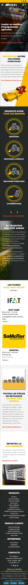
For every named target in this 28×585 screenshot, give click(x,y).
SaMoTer (14, 350)
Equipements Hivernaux (14, 509)
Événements (14, 545)
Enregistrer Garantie (14, 529)
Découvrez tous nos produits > (12, 42)
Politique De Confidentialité (14, 569)
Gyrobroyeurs (14, 204)
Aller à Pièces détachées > (11, 427)
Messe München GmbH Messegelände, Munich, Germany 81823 (12, 317)
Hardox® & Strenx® (14, 547)
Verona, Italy (7, 354)
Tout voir (13, 290)
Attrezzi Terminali (14, 517)
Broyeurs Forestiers (14, 181)
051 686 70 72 (15, 562)
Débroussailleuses (14, 505)
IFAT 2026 (14, 310)
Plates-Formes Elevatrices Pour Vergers (14, 515)
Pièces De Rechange (14, 527)
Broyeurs (14, 137)
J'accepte (13, 583)
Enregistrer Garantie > (10, 461)
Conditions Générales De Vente (14, 533)
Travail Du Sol (14, 513)
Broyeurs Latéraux (14, 159)
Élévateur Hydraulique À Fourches (14, 511)
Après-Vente (14, 535)
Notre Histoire (14, 542)
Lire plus (21, 583)
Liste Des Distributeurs (14, 531)
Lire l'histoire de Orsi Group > (11, 80)
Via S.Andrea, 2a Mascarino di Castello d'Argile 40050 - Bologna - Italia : (14, 559)
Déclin (6, 583)
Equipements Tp (14, 507)
